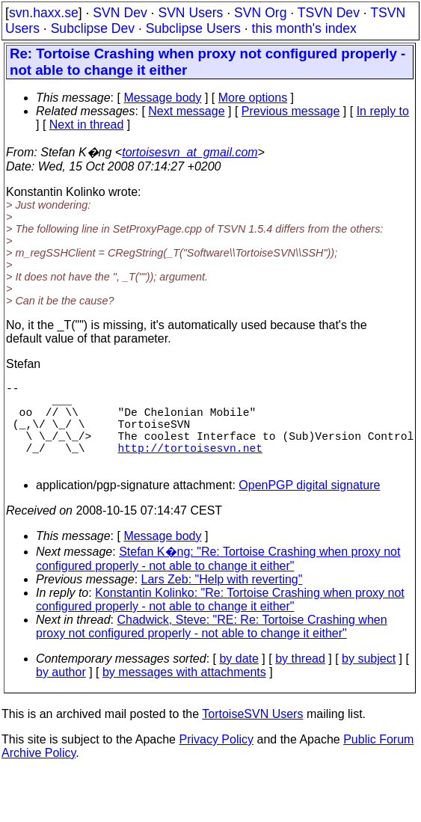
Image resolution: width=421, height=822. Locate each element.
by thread (300, 679)
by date (238, 679)
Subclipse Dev (93, 28)
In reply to (383, 111)
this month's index (304, 28)
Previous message (291, 111)
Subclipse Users (193, 28)
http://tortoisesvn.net (190, 465)
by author (61, 693)
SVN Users (190, 12)
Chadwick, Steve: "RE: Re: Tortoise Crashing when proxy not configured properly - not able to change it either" (211, 647)
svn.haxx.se (44, 12)
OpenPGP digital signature (309, 506)
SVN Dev (120, 12)
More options (253, 97)
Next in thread (86, 124)
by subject (369, 679)
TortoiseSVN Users (252, 735)
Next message (186, 111)
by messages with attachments (184, 693)
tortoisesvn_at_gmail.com (189, 152)
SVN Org (260, 12)
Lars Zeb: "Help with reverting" (222, 600)
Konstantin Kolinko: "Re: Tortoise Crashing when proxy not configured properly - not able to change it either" (220, 620)
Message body (162, 97)
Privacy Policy (216, 760)
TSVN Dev (329, 12)
